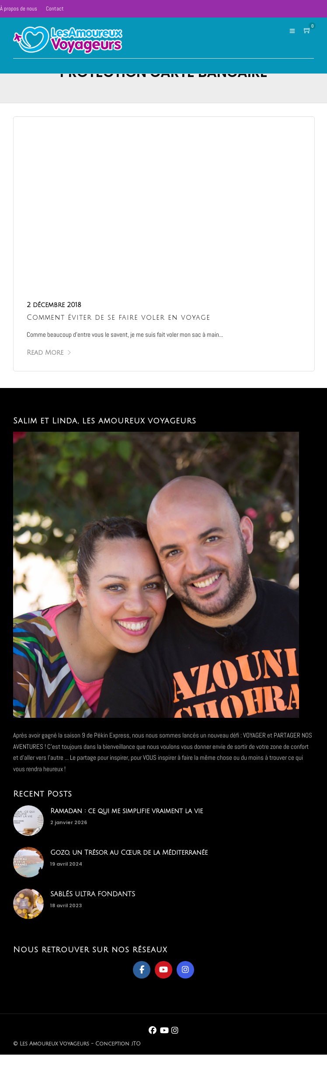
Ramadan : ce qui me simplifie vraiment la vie (126, 810)
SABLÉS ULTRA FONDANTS (92, 894)
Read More (49, 352)
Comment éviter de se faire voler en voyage (118, 318)
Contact (55, 8)
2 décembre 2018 (54, 304)
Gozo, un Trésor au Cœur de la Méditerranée (129, 852)
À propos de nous (18, 8)
